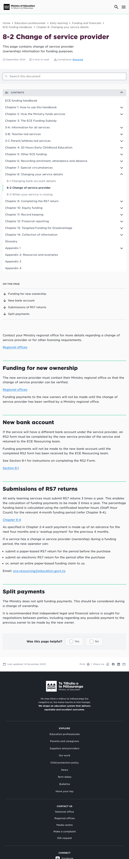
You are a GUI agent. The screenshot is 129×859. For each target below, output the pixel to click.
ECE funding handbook (17, 27)
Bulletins (64, 784)
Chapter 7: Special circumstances (29, 167)
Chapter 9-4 (12, 519)
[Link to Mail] (124, 664)
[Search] (64, 76)
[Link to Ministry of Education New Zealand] (64, 686)
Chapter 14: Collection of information (31, 234)
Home (6, 23)
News (64, 769)
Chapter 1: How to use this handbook (31, 107)
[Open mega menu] (123, 7)
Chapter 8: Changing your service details (62, 27)
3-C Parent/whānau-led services (28, 140)
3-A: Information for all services (27, 127)
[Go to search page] (116, 7)
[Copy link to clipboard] (107, 664)
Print (85, 664)
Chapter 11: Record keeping (24, 214)
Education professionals (30, 23)
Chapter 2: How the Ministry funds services (35, 114)
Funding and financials (86, 23)
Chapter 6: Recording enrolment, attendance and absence (46, 161)
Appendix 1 (12, 248)
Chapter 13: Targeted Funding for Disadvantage (38, 228)
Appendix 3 (13, 261)
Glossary (11, 241)
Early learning (59, 23)
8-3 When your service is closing (30, 194)
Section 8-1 (11, 468)
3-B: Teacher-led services (23, 134)
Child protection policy (64, 762)
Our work (64, 755)
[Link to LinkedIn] (118, 664)
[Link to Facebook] (113, 664)
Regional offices (15, 347)
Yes (77, 641)
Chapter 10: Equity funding (23, 207)
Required (78, 59)
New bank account (19, 301)
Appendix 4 (13, 268)
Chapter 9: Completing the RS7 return (31, 201)
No (97, 641)
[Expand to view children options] (64, 107)
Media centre (64, 824)
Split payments (16, 314)
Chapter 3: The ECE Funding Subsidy (31, 120)
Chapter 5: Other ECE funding (26, 154)
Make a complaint (64, 831)
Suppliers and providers (64, 748)
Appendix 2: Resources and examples (31, 254)
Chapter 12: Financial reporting (27, 221)
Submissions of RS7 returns (24, 307)
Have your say (65, 791)
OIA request (64, 838)
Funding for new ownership (24, 294)
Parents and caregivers (64, 741)
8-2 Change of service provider (29, 187)
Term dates (64, 777)
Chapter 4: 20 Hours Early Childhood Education (38, 147)
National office (64, 811)
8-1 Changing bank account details (31, 181)
